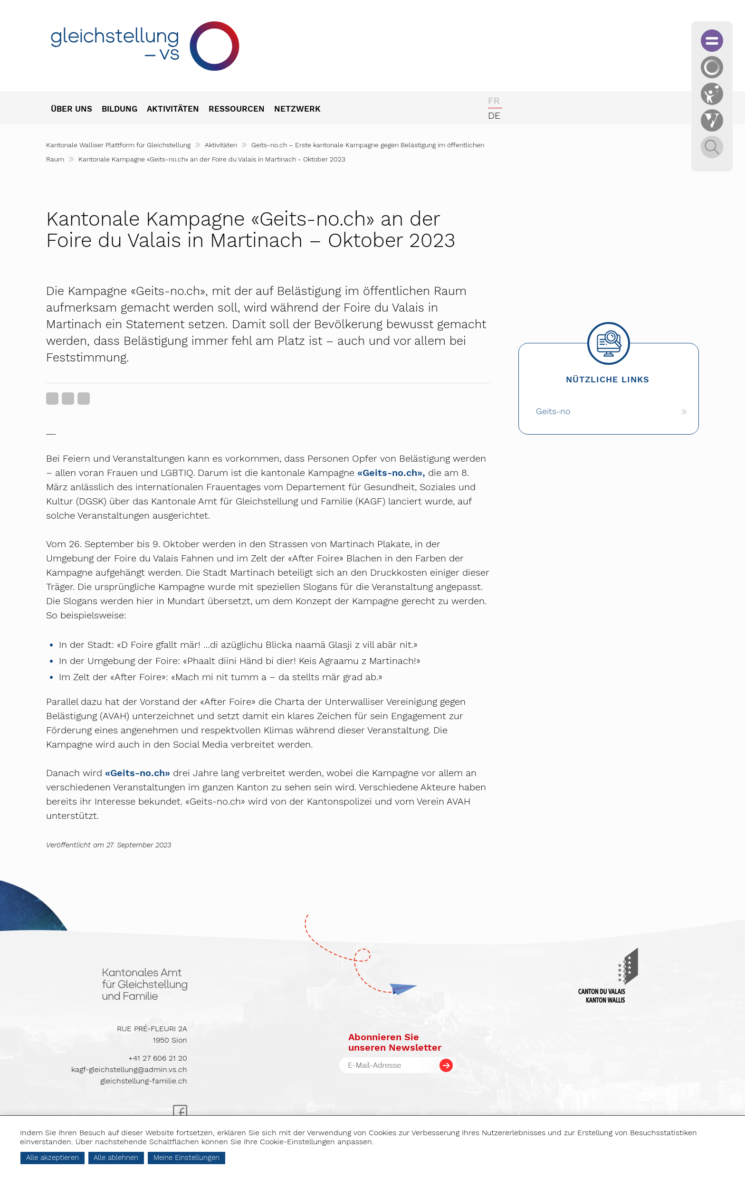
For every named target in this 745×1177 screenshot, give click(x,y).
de (494, 115)
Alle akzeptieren (101, 1157)
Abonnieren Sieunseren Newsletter (394, 1042)
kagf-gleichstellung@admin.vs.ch (129, 1069)
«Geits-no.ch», (391, 472)
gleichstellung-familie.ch (143, 1080)
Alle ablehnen (164, 1157)
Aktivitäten (221, 145)
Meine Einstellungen (235, 1157)
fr (494, 100)
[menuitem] (76, 110)
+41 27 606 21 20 (157, 1058)
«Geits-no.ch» (137, 772)
